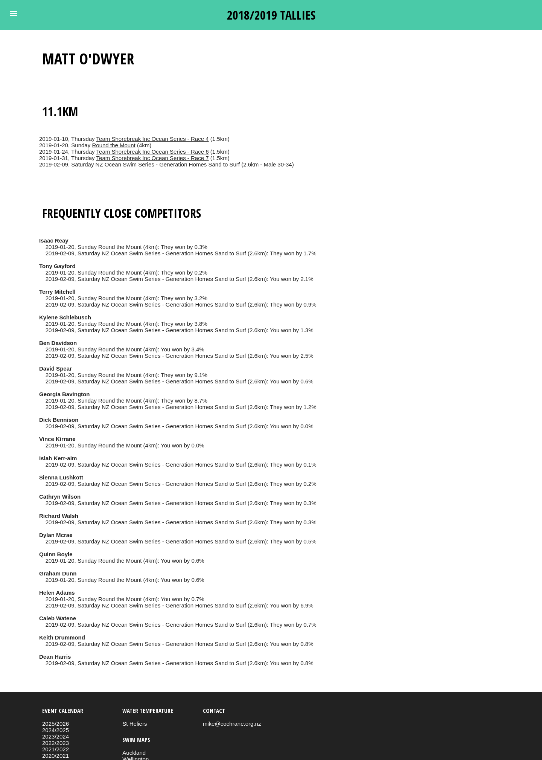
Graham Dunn (57, 573)
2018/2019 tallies (271, 15)
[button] (13, 13)
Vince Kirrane (57, 439)
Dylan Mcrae (56, 535)
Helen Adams (57, 592)
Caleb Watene (57, 618)
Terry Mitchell (57, 291)
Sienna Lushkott (61, 477)
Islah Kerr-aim (58, 458)
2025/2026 (55, 723)
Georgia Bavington (64, 394)
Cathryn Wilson (60, 496)
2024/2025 (55, 730)
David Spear (55, 368)
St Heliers (134, 723)
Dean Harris (55, 656)
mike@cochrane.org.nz (232, 723)
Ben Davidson (58, 343)
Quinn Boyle (56, 554)
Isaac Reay (54, 240)
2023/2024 (55, 736)
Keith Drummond (62, 637)
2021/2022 (55, 749)
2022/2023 (55, 743)
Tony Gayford (57, 266)
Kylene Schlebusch (65, 317)
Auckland (134, 752)
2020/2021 (55, 755)
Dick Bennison (58, 420)
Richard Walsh (58, 516)
